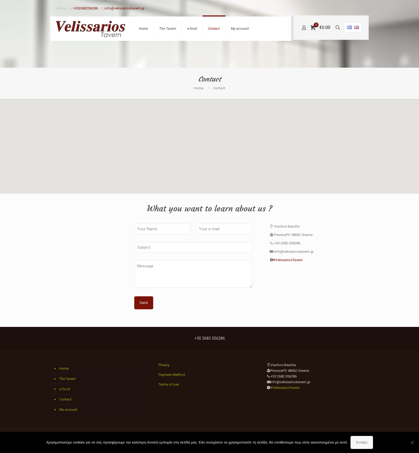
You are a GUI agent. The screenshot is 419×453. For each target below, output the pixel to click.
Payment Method (172, 375)
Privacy (164, 365)
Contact (65, 399)
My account (68, 410)
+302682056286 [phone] (85, 8)
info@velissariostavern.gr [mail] (125, 8)
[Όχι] (412, 442)
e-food (64, 389)
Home (198, 88)
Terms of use (169, 384)
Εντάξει (361, 442)
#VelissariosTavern (288, 260)
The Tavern (67, 379)
